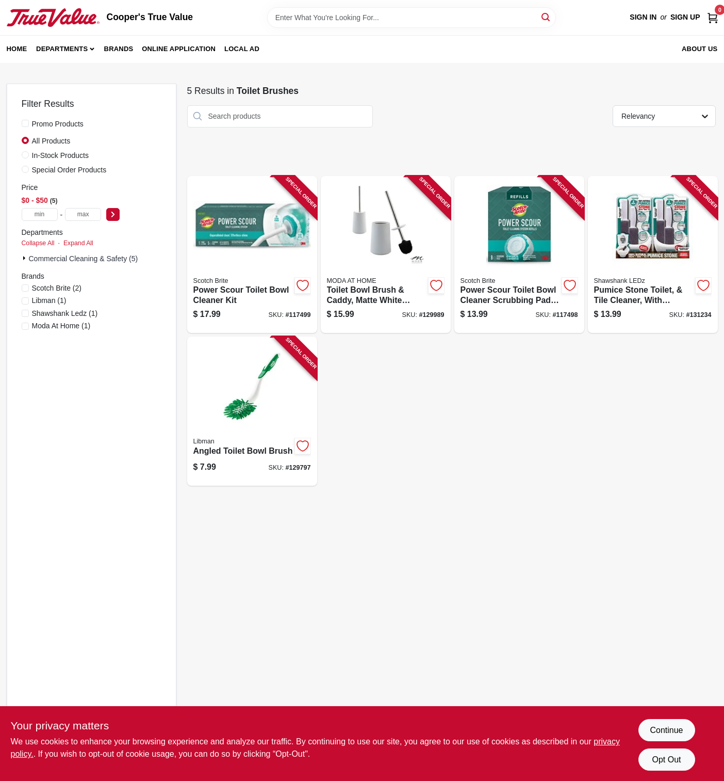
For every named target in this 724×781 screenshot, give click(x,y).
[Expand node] (25, 258)
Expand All (78, 243)
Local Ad (241, 49)
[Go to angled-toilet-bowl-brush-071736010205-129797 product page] (252, 411)
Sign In (643, 17)
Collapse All (38, 243)
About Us (700, 49)
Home (17, 49)
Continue (666, 730)
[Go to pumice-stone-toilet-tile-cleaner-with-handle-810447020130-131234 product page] (653, 254)
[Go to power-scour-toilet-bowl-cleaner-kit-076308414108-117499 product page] (252, 254)
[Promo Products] (25, 123)
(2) (57, 288)
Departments (62, 49)
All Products (51, 141)
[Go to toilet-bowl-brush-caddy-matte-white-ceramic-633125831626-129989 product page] (386, 254)
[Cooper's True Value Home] (53, 17)
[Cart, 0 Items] (712, 17)
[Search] (546, 16)
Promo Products (58, 123)
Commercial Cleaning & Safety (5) (83, 258)
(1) (49, 300)
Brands (119, 49)
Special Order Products (69, 169)
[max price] (83, 214)
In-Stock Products (60, 155)
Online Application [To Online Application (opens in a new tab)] (179, 49)
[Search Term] (411, 17)
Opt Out (666, 759)
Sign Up (685, 17)
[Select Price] (113, 214)
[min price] (40, 214)
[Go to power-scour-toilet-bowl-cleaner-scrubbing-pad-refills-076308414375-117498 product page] (519, 254)
